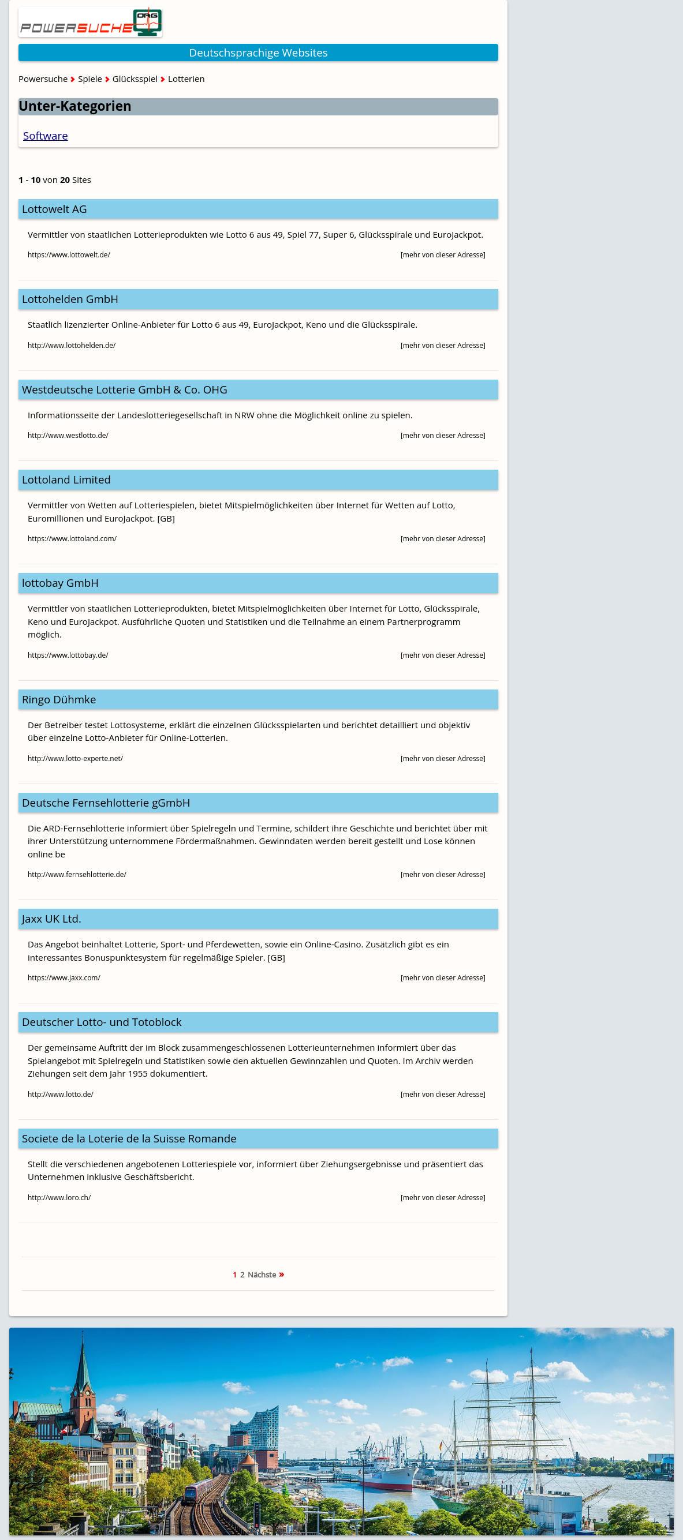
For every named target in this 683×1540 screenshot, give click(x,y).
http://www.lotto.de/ (61, 1094)
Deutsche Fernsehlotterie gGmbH (106, 802)
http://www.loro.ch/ (59, 1197)
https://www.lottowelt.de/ (69, 255)
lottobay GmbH (60, 582)
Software (45, 135)
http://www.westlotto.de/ (68, 435)
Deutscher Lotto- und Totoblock (102, 1021)
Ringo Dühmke (59, 699)
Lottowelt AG (54, 208)
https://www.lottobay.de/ (68, 655)
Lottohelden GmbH (70, 298)
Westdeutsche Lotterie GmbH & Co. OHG (124, 389)
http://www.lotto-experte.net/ (75, 758)
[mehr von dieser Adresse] (443, 255)
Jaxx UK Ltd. (51, 918)
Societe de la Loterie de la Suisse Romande (129, 1138)
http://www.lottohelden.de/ (71, 345)
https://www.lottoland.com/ (72, 539)
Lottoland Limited (66, 479)
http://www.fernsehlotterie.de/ (77, 874)
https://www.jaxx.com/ (64, 978)
